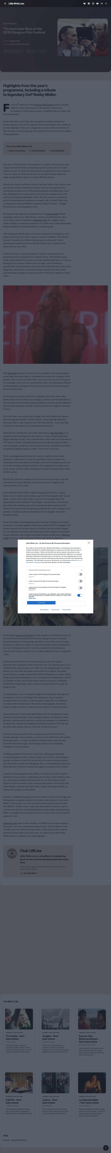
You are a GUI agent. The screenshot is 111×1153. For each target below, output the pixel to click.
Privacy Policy (66, 609)
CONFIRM (41, 603)
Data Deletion (44, 609)
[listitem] (55, 570)
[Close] (89, 543)
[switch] (79, 574)
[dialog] (55, 576)
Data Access (55, 609)
